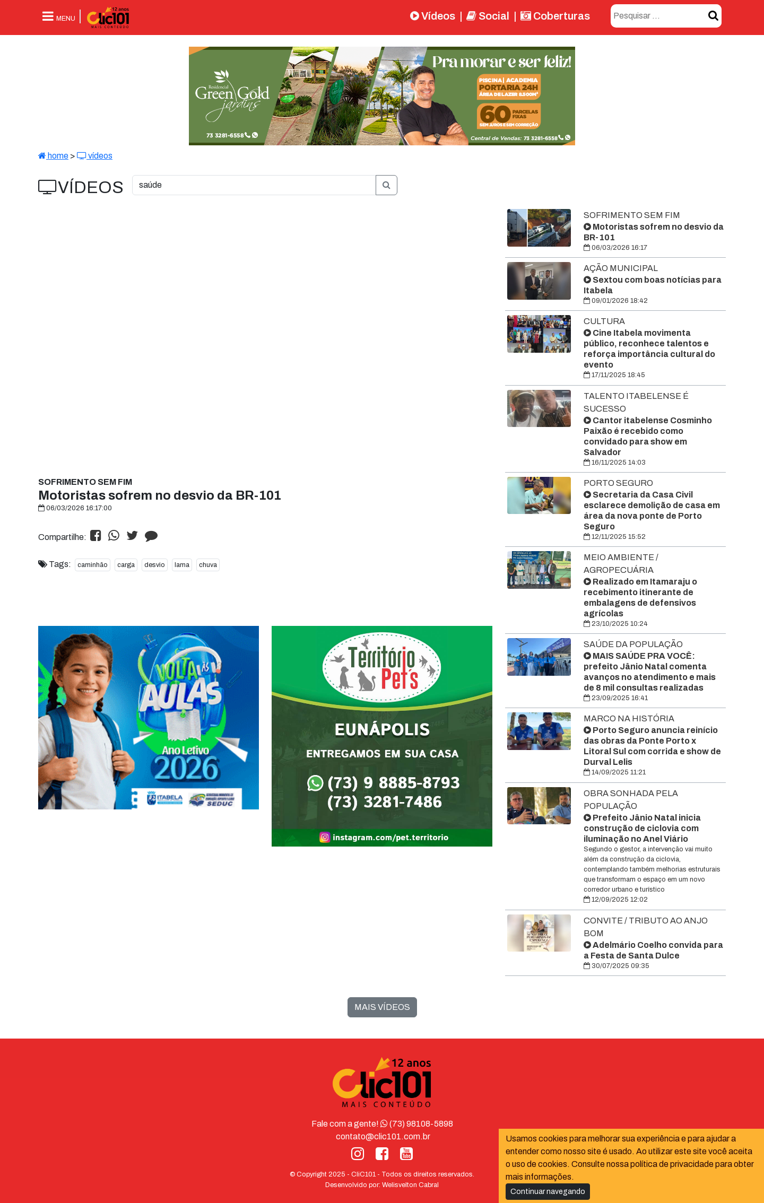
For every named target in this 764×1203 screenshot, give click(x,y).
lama (182, 565)
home (53, 155)
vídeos (94, 155)
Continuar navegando (547, 1192)
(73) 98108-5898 (416, 1123)
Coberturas (555, 16)
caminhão (92, 565)
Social (487, 16)
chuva (208, 565)
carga (126, 565)
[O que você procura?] (254, 185)
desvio (154, 565)
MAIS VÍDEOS (382, 1007)
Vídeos (432, 16)
